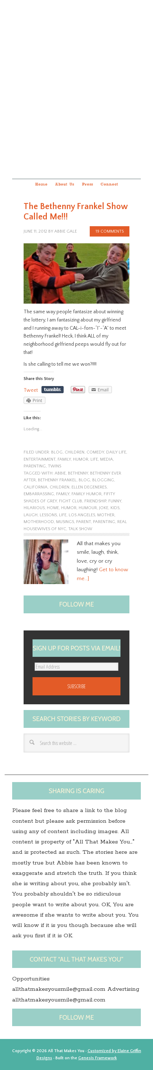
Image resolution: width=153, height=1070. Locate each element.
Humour (88, 508)
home (53, 508)
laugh (31, 515)
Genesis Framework (97, 1058)
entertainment (39, 459)
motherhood (39, 521)
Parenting (104, 521)
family (64, 459)
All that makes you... (76, 88)
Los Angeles (82, 515)
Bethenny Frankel (57, 480)
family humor (86, 494)
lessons (48, 515)
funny (114, 501)
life (94, 459)
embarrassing (39, 494)
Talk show (80, 529)
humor (80, 459)
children (74, 452)
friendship (95, 501)
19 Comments (109, 231)
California (36, 487)
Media (106, 459)
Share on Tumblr (52, 389)
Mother (105, 515)
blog (57, 452)
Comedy (95, 452)
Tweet (31, 390)
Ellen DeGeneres (89, 487)
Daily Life (116, 452)
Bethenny (78, 473)
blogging (103, 480)
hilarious (34, 508)
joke (103, 508)
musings (65, 521)
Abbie (60, 473)
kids (114, 508)
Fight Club (70, 501)
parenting (35, 466)
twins (54, 466)
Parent (83, 521)
